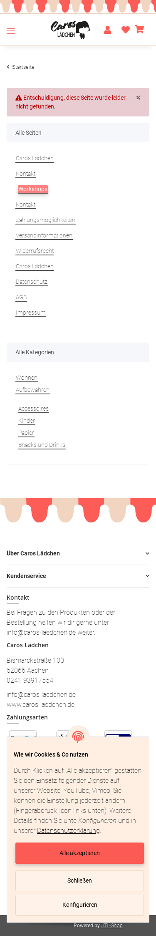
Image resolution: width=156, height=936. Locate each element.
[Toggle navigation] (11, 30)
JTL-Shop (112, 925)
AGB (21, 297)
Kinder (26, 420)
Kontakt (25, 173)
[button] (107, 30)
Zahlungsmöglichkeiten (45, 220)
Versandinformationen (44, 235)
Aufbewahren (33, 389)
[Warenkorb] (139, 30)
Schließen (79, 880)
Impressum (31, 312)
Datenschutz (31, 281)
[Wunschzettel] (123, 30)
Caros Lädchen (35, 158)
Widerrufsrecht (35, 250)
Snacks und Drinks (41, 445)
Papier (26, 432)
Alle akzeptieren (79, 853)
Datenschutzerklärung (68, 831)
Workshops (32, 189)
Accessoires (33, 408)
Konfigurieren (79, 904)
